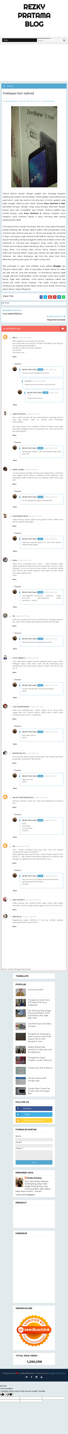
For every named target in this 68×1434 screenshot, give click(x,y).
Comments (49, 101)
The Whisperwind (21, 706)
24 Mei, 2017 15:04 (41, 797)
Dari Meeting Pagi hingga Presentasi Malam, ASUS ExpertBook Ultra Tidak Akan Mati (39, 1013)
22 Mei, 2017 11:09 (33, 413)
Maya (15, 559)
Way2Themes (27, 1372)
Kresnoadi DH (19, 752)
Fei (14, 615)
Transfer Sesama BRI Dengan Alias (37, 1078)
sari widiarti (19, 899)
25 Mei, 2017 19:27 (50, 496)
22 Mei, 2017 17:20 (24, 559)
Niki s (15, 337)
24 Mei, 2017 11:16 (32, 752)
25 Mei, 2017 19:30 (50, 685)
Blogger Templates (56, 1372)
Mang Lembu (18, 469)
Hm (14, 845)
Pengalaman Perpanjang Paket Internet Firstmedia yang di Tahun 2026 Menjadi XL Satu (39, 1037)
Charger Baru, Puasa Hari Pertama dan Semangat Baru (39, 1090)
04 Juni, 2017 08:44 (33, 899)
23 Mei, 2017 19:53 (36, 706)
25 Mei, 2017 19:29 (50, 591)
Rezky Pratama (29, 369)
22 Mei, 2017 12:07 (31, 469)
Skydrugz (17, 916)
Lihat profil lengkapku (25, 1194)
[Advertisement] (34, 62)
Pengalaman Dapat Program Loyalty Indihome (40, 1058)
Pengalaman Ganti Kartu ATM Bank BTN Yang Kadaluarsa (39, 1001)
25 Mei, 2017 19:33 (50, 875)
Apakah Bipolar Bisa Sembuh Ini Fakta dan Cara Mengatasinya (40, 1048)
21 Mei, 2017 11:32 (50, 369)
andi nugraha (19, 413)
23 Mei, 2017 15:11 (32, 657)
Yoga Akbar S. (19, 657)
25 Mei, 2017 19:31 (50, 775)
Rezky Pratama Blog (34, 15)
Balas (14, 356)
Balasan (18, 363)
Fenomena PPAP (35, 989)
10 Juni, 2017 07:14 (29, 916)
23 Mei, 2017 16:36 (39, 380)
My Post (10, 85)
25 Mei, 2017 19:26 (50, 447)
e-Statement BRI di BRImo (40, 1067)
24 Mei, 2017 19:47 (22, 845)
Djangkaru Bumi (20, 515)
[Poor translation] (9, 1394)
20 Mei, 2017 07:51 (24, 337)
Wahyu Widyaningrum (23, 797)
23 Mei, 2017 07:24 (23, 615)
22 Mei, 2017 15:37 (35, 515)
